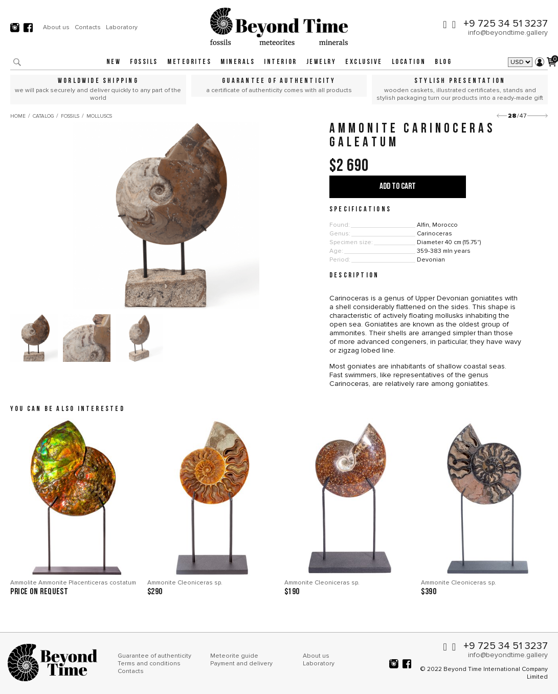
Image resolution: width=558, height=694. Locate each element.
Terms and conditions (149, 663)
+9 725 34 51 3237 (505, 23)
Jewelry (321, 62)
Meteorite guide (234, 656)
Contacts (88, 27)
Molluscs (99, 116)
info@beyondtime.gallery (508, 32)
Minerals (237, 62)
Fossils (144, 62)
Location (409, 62)
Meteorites (189, 62)
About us (56, 27)
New (113, 62)
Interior (280, 62)
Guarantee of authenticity (154, 656)
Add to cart (398, 186)
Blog (443, 62)
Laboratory (122, 27)
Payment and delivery (241, 663)
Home (18, 116)
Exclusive (364, 62)
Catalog (43, 116)
